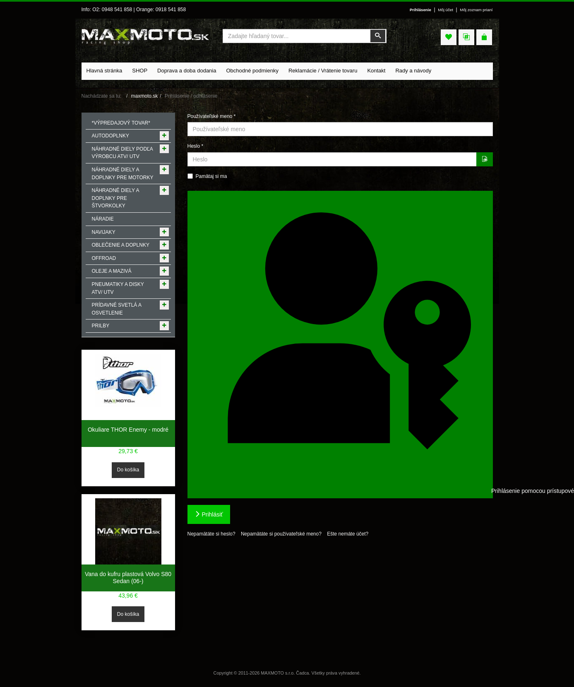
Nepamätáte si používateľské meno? (281, 534)
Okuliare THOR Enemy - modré (128, 429)
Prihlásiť (209, 514)
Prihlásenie (420, 9)
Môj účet (445, 9)
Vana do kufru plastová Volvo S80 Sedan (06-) (128, 578)
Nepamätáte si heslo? (211, 534)
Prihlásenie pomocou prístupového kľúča (341, 344)
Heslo (195, 146)
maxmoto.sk (144, 96)
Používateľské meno (211, 116)
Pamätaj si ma (207, 176)
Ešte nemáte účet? (347, 534)
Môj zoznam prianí (476, 9)
